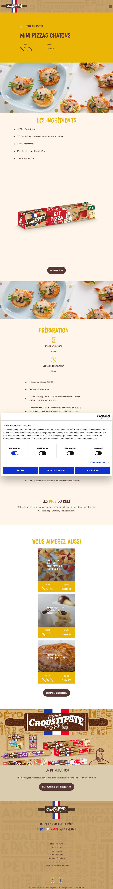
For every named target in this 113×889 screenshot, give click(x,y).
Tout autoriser (92, 470)
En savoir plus (56, 270)
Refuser (20, 470)
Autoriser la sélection (56, 470)
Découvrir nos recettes (56, 693)
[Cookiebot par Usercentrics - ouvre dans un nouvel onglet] (99, 417)
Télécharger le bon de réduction (56, 787)
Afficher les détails (96, 462)
